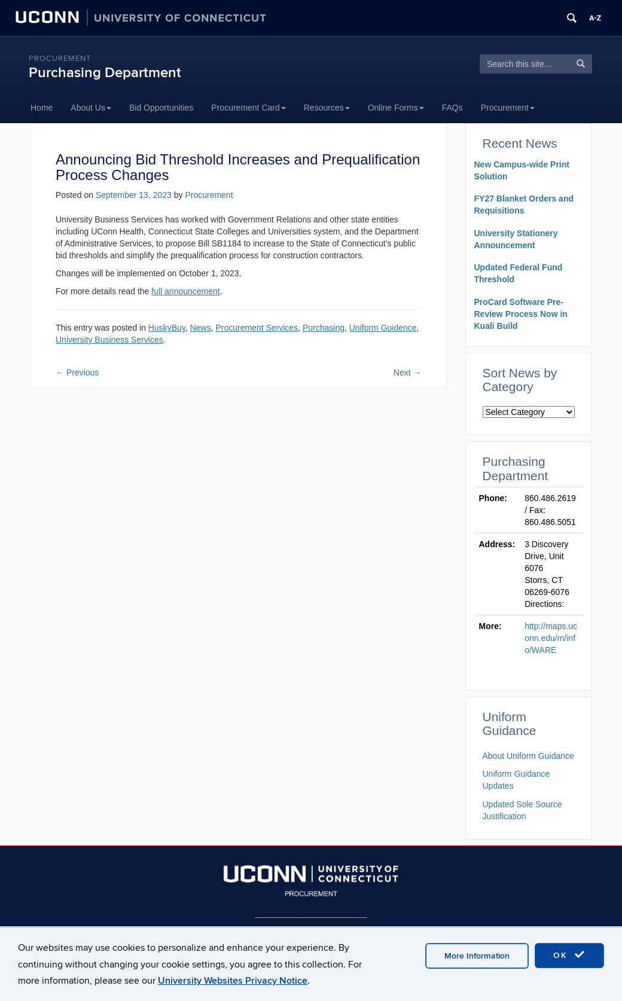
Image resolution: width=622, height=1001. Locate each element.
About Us (91, 107)
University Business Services (109, 339)
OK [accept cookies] (569, 955)
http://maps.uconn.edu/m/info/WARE (551, 638)
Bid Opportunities (161, 107)
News (200, 327)
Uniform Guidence (383, 327)
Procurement (60, 58)
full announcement (185, 291)
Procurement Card (248, 107)
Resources (327, 107)
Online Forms (396, 107)
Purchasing (323, 327)
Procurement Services (256, 327)
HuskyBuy (166, 327)
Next (408, 372)
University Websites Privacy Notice (232, 981)
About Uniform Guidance (528, 756)
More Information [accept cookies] (477, 956)
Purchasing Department (105, 72)
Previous (77, 372)
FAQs (452, 107)
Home (42, 107)
